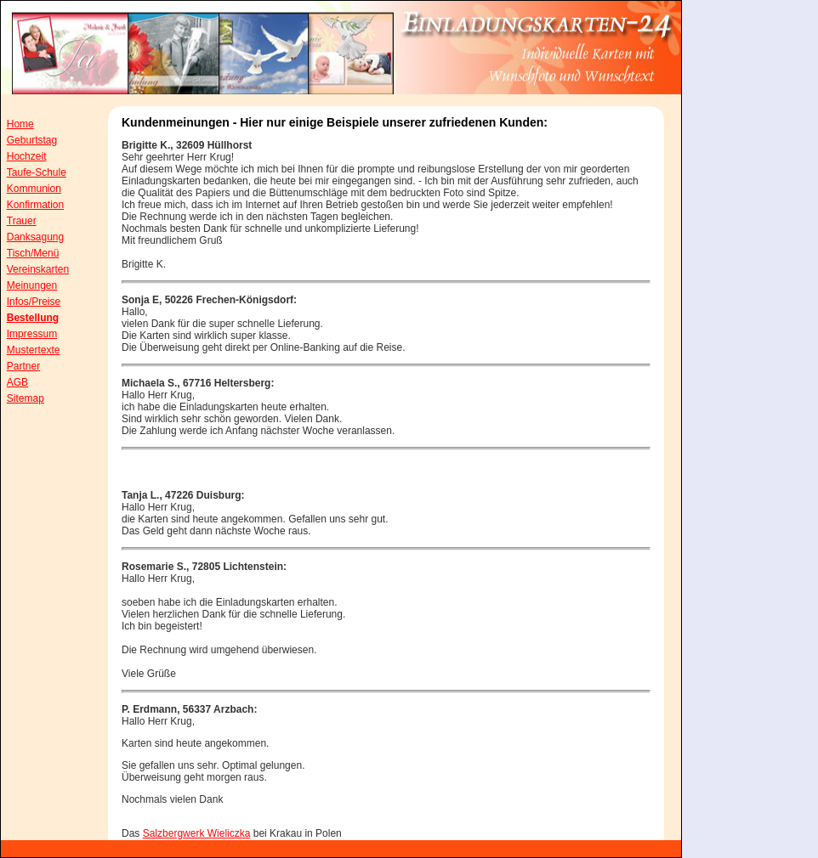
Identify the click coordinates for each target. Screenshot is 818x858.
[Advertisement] (750, 348)
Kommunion (34, 189)
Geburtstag (32, 140)
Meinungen (32, 285)
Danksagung (35, 237)
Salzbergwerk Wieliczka (197, 833)
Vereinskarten (38, 269)
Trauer (22, 221)
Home (20, 124)
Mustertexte (33, 350)
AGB (17, 382)
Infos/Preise (33, 302)
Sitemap (25, 398)
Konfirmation (35, 205)
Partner (23, 366)
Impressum (32, 334)
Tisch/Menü (33, 253)
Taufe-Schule (36, 172)
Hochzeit (27, 156)
